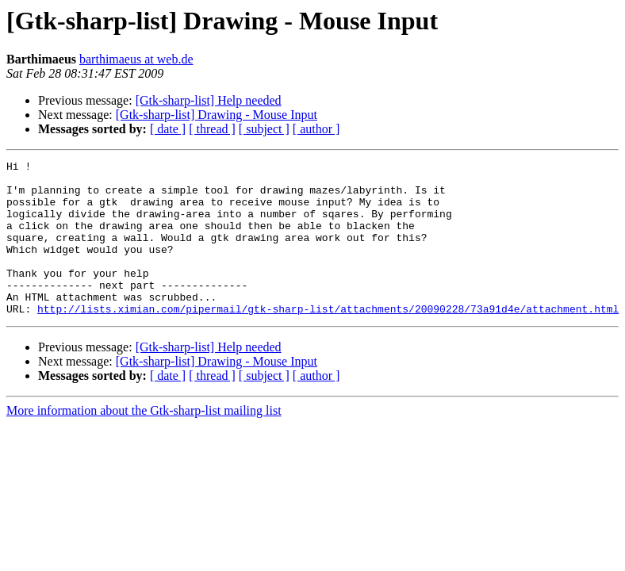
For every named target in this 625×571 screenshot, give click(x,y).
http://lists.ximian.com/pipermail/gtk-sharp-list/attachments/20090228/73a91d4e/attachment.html (328, 339)
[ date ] (168, 129)
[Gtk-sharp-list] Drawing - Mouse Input (216, 114)
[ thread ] (212, 129)
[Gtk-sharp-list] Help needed (209, 100)
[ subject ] (264, 129)
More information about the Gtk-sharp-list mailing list (144, 441)
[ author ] (316, 129)
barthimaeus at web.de (136, 59)
